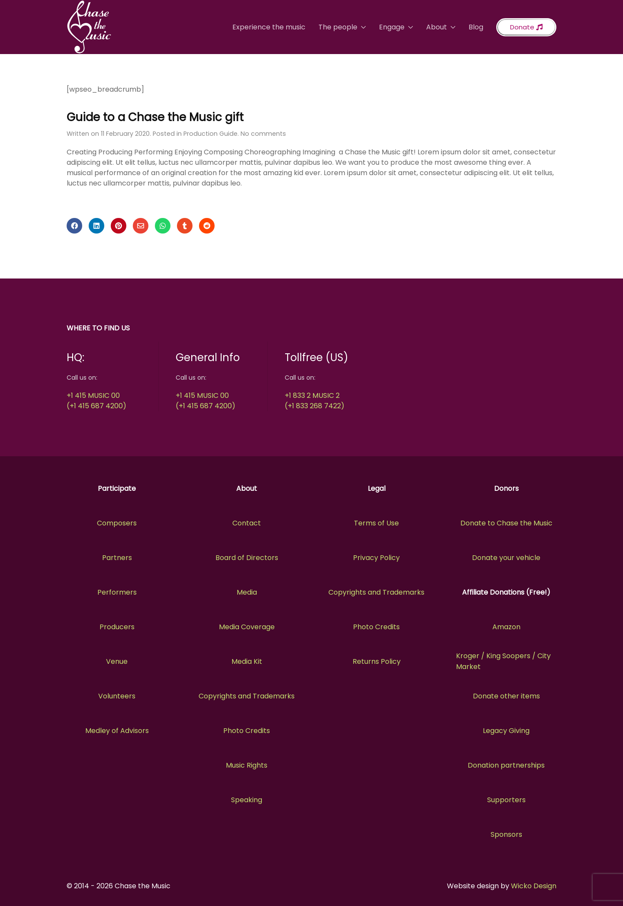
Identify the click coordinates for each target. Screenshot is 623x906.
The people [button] (342, 27)
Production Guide (210, 133)
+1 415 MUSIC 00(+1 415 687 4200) (96, 401)
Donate (526, 27)
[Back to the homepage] (89, 27)
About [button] (441, 27)
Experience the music (268, 27)
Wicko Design (533, 886)
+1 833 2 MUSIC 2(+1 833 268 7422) (314, 401)
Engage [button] (396, 27)
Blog (476, 27)
